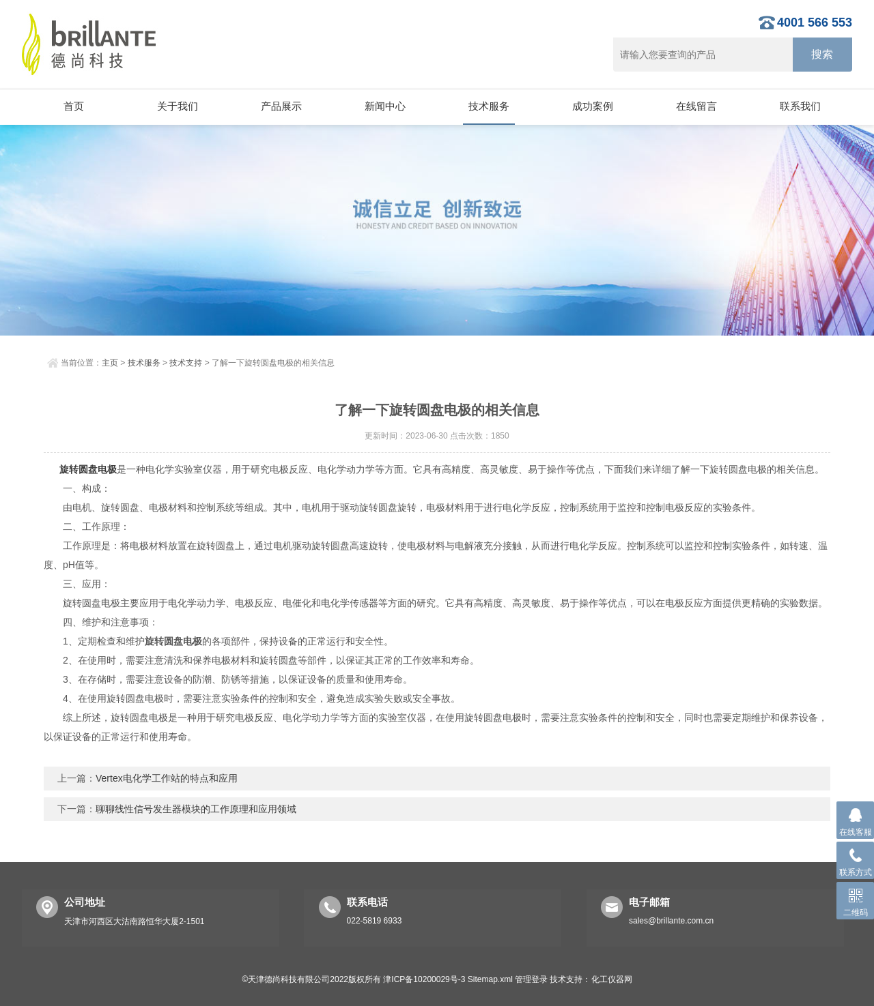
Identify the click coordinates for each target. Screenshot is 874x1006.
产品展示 (281, 106)
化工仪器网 (611, 979)
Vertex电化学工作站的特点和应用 (167, 778)
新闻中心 (385, 106)
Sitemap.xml (490, 979)
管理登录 (531, 979)
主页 (110, 363)
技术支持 (185, 363)
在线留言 (696, 106)
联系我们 (800, 106)
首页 (74, 106)
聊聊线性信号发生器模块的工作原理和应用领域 (196, 808)
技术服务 (488, 106)
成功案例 (592, 106)
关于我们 (177, 106)
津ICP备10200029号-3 (424, 979)
